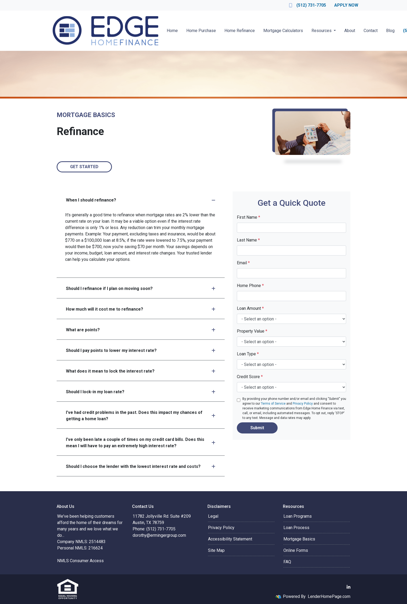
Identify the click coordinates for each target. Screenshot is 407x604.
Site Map (216, 550)
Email (243, 262)
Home (172, 30)
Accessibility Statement (230, 539)
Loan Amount (250, 308)
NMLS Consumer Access (80, 560)
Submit (257, 427)
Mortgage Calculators (283, 30)
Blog (390, 30)
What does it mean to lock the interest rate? (140, 371)
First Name (248, 217)
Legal (213, 516)
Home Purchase (201, 30)
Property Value (252, 331)
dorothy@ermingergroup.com (159, 535)
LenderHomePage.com (329, 596)
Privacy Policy (303, 403)
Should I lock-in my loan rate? (140, 391)
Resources (322, 30)
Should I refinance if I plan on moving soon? (140, 288)
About (349, 30)
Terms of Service (273, 403)
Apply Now (346, 5)
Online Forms (295, 550)
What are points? (140, 329)
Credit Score (250, 376)
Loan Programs (297, 516)
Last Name (248, 240)
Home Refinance (239, 30)
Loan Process (296, 527)
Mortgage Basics (299, 539)
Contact (371, 30)
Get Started (84, 166)
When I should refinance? (140, 200)
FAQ (287, 561)
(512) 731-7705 (307, 5)
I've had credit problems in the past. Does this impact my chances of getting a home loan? (140, 415)
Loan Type (248, 353)
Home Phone (250, 285)
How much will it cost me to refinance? (140, 309)
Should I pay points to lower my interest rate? (140, 350)
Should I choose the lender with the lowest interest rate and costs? (140, 466)
